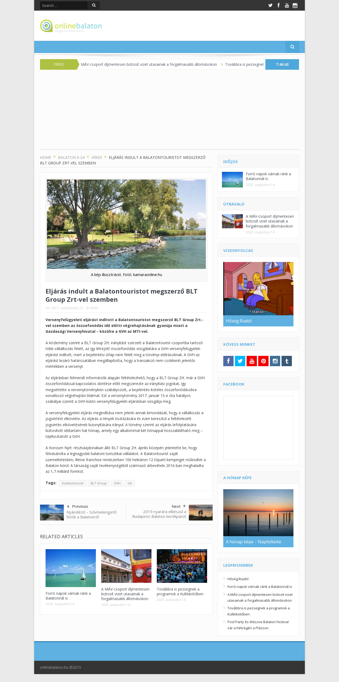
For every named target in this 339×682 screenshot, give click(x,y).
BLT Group (99, 483)
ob (130, 483)
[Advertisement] (169, 112)
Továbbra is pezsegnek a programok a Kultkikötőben (180, 591)
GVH (117, 483)
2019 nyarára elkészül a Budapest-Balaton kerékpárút (159, 514)
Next (179, 506)
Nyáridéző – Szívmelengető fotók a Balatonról (91, 514)
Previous (77, 507)
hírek (94, 308)
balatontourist (72, 483)
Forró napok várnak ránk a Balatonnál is (68, 596)
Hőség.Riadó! (238, 578)
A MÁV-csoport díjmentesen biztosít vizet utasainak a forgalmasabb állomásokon (151, 64)
